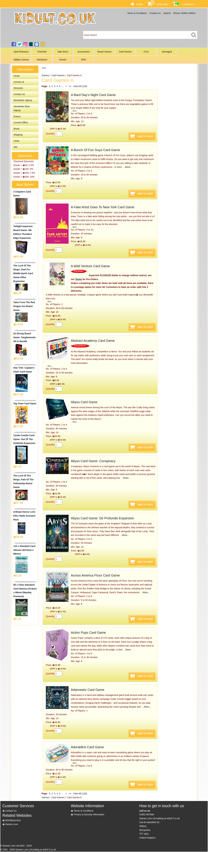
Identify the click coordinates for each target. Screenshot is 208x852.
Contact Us (155, 13)
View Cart (162, 4)
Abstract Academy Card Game (93, 340)
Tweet (44, 68)
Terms (78, 279)
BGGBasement (13, 820)
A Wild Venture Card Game (90, 266)
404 (15, 147)
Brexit (16, 128)
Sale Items (63, 51)
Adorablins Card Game (87, 747)
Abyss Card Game (84, 402)
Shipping (17, 134)
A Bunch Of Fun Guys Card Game (95, 150)
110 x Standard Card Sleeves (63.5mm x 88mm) (24, 550)
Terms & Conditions (137, 13)
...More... (74, 111)
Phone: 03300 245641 (184, 13)
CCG (146, 51)
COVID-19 (18, 82)
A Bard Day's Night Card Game (93, 95)
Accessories (84, 51)
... (63, 86)
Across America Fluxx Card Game (95, 575)
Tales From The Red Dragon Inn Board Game (24, 306)
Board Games (104, 51)
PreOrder (42, 51)
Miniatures (42, 59)
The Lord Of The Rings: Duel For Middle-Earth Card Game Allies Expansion (23, 273)
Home (139, 4)
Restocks (18, 88)
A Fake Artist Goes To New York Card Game (102, 207)
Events (16, 116)
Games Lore (11, 824)
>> (70, 86)
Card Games (125, 51)
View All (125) (80, 86)
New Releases (21, 51)
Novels (62, 59)
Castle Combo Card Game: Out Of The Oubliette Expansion (24, 439)
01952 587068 (146, 814)
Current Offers (20, 122)
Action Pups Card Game (88, 632)
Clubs (16, 141)
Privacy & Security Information (89, 814)
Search (166, 13)
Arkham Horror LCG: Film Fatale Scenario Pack (24, 516)
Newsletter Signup (22, 100)
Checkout (188, 4)
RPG (83, 59)
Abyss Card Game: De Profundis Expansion (102, 518)
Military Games (21, 59)
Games (45, 75)
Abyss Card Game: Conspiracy (93, 461)
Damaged (167, 51)
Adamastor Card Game (87, 690)
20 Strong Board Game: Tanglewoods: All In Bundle (24, 337)
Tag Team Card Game (24, 403)
